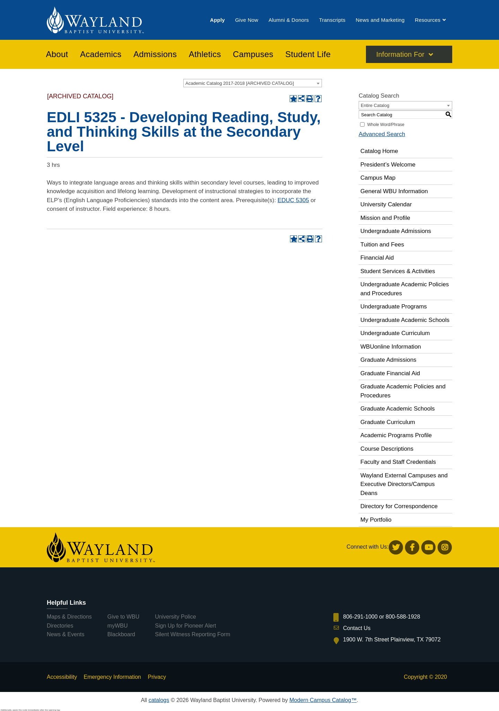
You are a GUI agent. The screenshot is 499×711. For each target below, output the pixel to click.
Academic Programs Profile (396, 435)
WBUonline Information (390, 346)
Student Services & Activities (397, 271)
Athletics (205, 55)
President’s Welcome (387, 164)
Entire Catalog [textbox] (375, 105)
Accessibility (62, 677)
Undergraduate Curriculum (395, 333)
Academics (101, 55)
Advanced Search (382, 134)
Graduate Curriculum (387, 422)
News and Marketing (380, 20)
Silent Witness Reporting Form (192, 634)
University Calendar (386, 204)
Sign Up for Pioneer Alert (185, 626)
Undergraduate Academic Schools (404, 320)
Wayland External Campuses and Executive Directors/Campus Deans (404, 484)
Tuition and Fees (382, 244)
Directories (60, 626)
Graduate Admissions (388, 360)
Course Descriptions (386, 449)
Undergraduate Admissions (395, 231)
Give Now (246, 20)
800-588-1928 (403, 617)
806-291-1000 (360, 617)
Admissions (155, 55)
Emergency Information (112, 677)
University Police (175, 617)
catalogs (159, 700)
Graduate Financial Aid (390, 373)
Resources (427, 20)
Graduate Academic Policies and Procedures (403, 391)
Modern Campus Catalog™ (323, 700)
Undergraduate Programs (393, 306)
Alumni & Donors (289, 20)
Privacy (157, 677)
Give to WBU (123, 617)
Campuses (253, 55)
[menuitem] (217, 20)
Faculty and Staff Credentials (398, 462)
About (57, 55)
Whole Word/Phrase (385, 124)
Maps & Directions (69, 617)
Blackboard (121, 634)
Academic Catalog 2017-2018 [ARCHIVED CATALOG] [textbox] (239, 83)
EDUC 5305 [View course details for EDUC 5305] (293, 200)
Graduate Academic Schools (397, 408)
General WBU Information (394, 191)
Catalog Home (379, 151)
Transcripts (332, 20)
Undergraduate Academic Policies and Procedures (404, 289)
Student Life (308, 55)
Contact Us (356, 628)
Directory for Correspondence (399, 506)
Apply (217, 20)
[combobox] (252, 83)
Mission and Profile (385, 218)
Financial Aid (377, 257)
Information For (400, 55)
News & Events (65, 634)
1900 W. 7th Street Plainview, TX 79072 (392, 639)
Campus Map (377, 177)
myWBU (117, 626)
